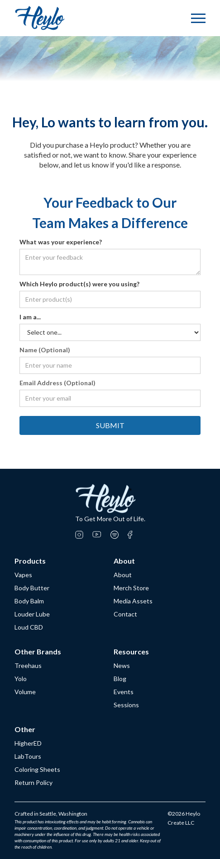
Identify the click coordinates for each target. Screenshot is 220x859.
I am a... (30, 317)
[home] (39, 18)
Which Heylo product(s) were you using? (79, 284)
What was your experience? (60, 242)
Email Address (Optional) (57, 383)
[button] (198, 18)
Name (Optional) (44, 350)
